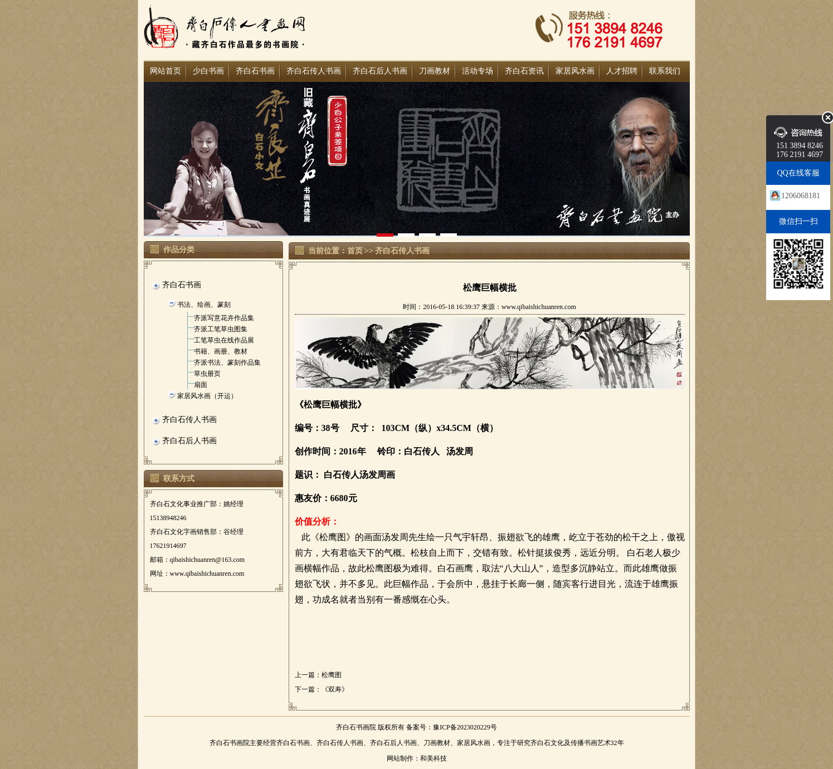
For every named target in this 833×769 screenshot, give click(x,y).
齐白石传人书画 (313, 71)
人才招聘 (621, 71)
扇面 (200, 385)
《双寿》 (334, 689)
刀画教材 (434, 71)
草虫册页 (207, 374)
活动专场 (477, 71)
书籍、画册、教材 (220, 351)
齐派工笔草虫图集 (220, 329)
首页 (355, 251)
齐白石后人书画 (380, 71)
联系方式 (178, 478)
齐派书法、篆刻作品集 (227, 362)
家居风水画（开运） (207, 396)
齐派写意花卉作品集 (224, 318)
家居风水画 (575, 71)
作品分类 (178, 250)
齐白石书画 (255, 71)
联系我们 (664, 71)
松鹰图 (331, 675)
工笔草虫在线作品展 (224, 340)
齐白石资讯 (524, 71)
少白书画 (208, 71)
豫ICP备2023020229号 (465, 727)
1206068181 (800, 196)
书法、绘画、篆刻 (204, 304)
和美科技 (433, 758)
